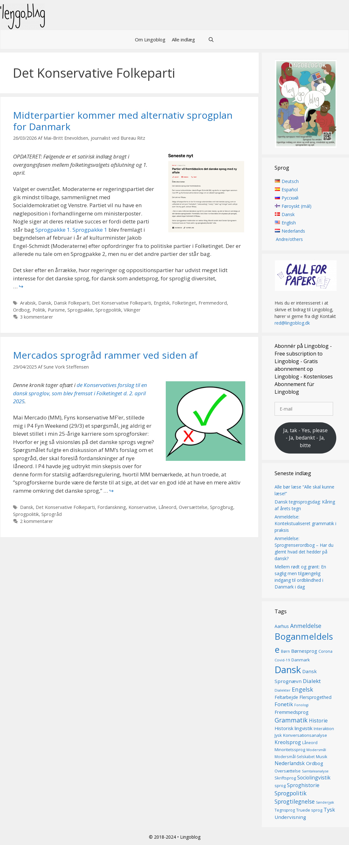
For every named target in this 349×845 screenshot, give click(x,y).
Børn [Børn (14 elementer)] (285, 651)
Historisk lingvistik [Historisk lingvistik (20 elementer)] (293, 728)
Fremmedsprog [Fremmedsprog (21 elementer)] (292, 712)
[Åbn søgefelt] (211, 39)
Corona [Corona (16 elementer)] (325, 651)
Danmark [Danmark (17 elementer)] (300, 660)
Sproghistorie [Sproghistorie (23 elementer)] (303, 785)
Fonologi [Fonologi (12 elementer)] (301, 705)
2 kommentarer (36, 521)
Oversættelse (193, 507)
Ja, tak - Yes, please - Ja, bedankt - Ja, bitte (305, 438)
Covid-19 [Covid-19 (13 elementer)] (282, 660)
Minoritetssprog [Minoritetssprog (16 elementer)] (290, 750)
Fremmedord (213, 303)
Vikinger (132, 310)
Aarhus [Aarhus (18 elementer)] (282, 626)
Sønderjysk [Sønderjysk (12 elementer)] (325, 802)
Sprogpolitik (108, 310)
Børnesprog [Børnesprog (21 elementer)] (304, 651)
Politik (38, 310)
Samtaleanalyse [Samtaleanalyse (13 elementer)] (315, 771)
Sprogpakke (80, 310)
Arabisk (28, 303)
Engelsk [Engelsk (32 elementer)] (302, 690)
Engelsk (162, 303)
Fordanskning (111, 507)
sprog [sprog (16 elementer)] (280, 785)
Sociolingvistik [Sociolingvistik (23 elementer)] (314, 777)
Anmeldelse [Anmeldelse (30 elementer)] (305, 626)
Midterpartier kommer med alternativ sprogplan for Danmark (123, 121)
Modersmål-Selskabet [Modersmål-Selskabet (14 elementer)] (295, 756)
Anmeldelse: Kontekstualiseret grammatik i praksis (305, 523)
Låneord (167, 507)
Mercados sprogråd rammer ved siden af (105, 355)
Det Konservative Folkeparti (121, 303)
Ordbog (21, 310)
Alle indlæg (183, 39)
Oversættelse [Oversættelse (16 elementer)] (288, 771)
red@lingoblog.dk (292, 323)
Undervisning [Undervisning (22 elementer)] (290, 817)
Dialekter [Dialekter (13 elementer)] (282, 690)
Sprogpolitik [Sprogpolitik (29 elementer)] (291, 793)
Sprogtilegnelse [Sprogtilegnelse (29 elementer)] (295, 802)
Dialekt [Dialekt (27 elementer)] (312, 681)
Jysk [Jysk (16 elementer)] (278, 735)
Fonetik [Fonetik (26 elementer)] (284, 704)
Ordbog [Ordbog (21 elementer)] (314, 763)
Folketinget (184, 303)
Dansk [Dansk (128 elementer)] (288, 669)
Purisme (56, 310)
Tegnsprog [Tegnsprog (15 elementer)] (285, 810)
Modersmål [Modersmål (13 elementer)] (316, 750)
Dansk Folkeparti (71, 303)
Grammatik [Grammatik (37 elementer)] (291, 720)
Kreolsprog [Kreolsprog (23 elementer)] (288, 742)
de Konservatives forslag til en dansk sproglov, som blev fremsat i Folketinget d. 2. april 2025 (80, 393)
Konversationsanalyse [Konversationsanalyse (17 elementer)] (305, 735)
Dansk (44, 303)
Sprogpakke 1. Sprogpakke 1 (71, 229)
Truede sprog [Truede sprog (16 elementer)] (309, 810)
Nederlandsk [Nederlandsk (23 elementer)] (290, 763)
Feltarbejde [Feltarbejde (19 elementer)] (286, 697)
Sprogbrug (221, 507)
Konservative (142, 507)
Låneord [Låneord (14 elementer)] (310, 742)
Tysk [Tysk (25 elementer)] (329, 809)
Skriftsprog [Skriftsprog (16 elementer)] (285, 778)
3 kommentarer (36, 317)
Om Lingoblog (150, 39)
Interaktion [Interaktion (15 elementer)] (324, 728)
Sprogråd (51, 514)
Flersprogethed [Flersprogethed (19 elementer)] (315, 697)
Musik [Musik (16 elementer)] (321, 756)
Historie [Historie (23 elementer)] (318, 720)
